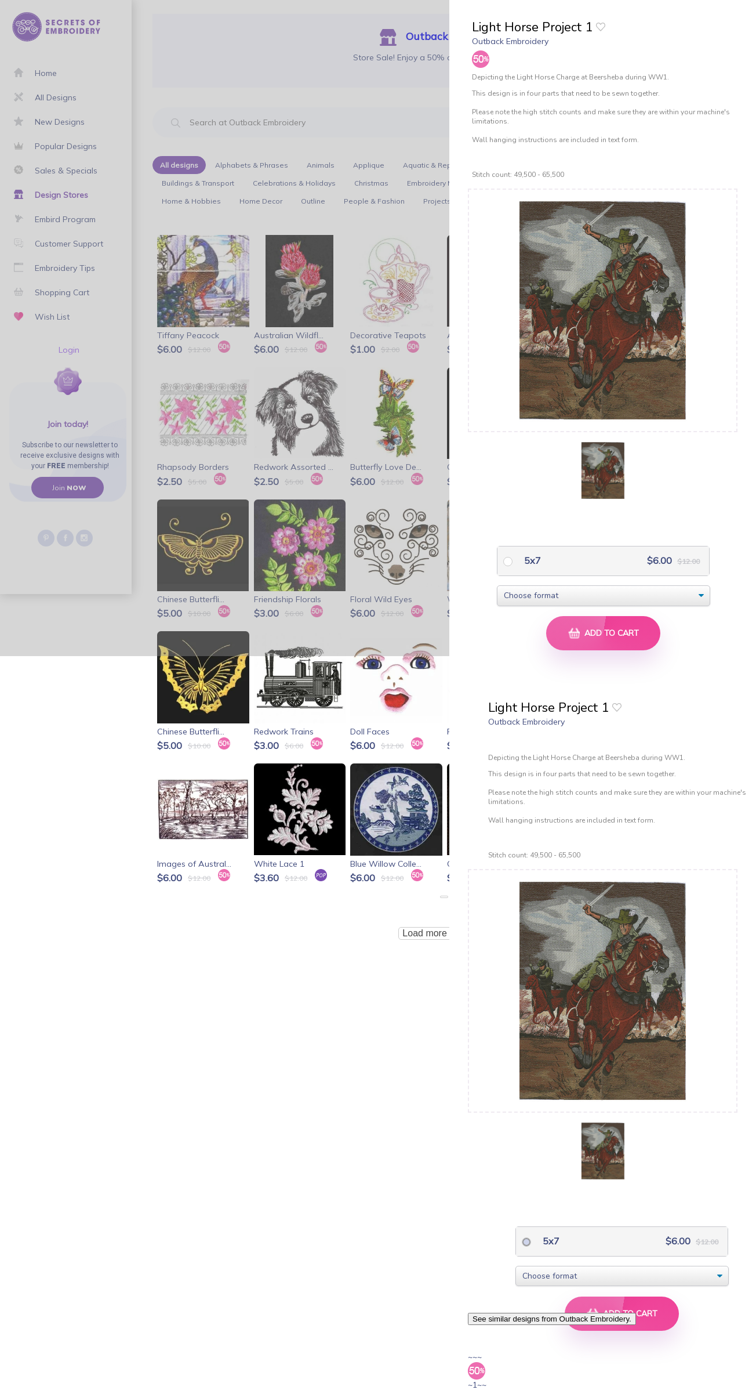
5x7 (531, 560)
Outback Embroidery (510, 41)
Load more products (443, 933)
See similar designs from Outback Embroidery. (551, 1319)
